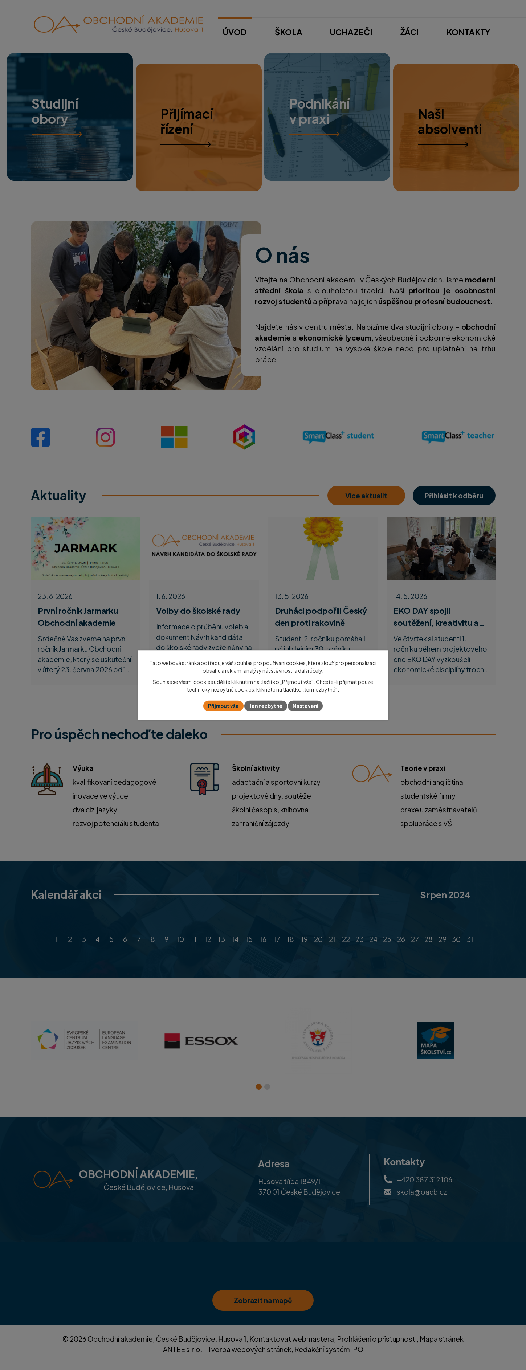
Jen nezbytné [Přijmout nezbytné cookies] (265, 705)
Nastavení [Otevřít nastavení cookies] (307, 705)
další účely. (310, 670)
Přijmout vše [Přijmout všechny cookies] (221, 705)
